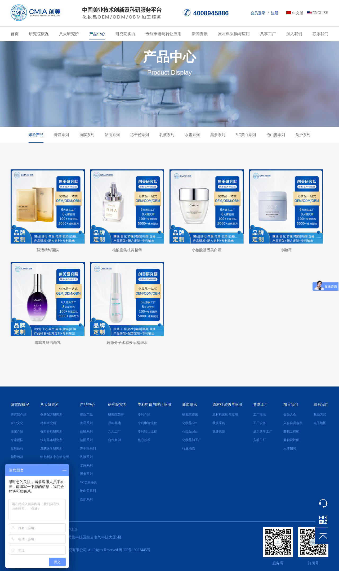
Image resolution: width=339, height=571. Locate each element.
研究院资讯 (190, 414)
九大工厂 (114, 431)
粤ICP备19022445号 (134, 550)
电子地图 (320, 423)
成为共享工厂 (262, 431)
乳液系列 (166, 135)
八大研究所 (69, 34)
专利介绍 (144, 414)
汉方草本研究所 (51, 440)
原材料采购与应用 (234, 34)
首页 (15, 34)
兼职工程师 (291, 431)
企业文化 (17, 423)
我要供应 (218, 431)
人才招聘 (289, 448)
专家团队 (17, 440)
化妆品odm (189, 431)
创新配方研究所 (51, 414)
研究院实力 (125, 34)
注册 (274, 13)
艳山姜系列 (275, 135)
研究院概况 (39, 34)
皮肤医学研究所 (51, 448)
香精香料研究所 (51, 431)
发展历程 (17, 448)
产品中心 (97, 34)
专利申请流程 (147, 423)
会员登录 (258, 13)
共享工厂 (268, 34)
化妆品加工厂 (191, 440)
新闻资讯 (200, 34)
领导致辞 (17, 457)
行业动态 (188, 448)
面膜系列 (86, 135)
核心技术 (144, 440)
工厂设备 (259, 423)
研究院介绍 (18, 414)
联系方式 (320, 414)
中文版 (297, 13)
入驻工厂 (259, 440)
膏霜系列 (61, 135)
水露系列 (192, 135)
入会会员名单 (292, 423)
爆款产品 (36, 135)
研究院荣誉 (116, 414)
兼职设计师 (291, 440)
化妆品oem (189, 423)
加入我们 (294, 34)
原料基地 (114, 423)
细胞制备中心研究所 (54, 457)
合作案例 (114, 440)
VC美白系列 (246, 135)
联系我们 (320, 34)
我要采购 (218, 423)
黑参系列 (217, 135)
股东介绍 (17, 431)
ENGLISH (320, 13)
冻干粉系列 (139, 135)
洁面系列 (112, 135)
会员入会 (289, 414)
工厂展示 (259, 414)
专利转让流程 (147, 431)
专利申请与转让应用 (163, 34)
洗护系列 (303, 135)
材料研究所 (48, 423)
